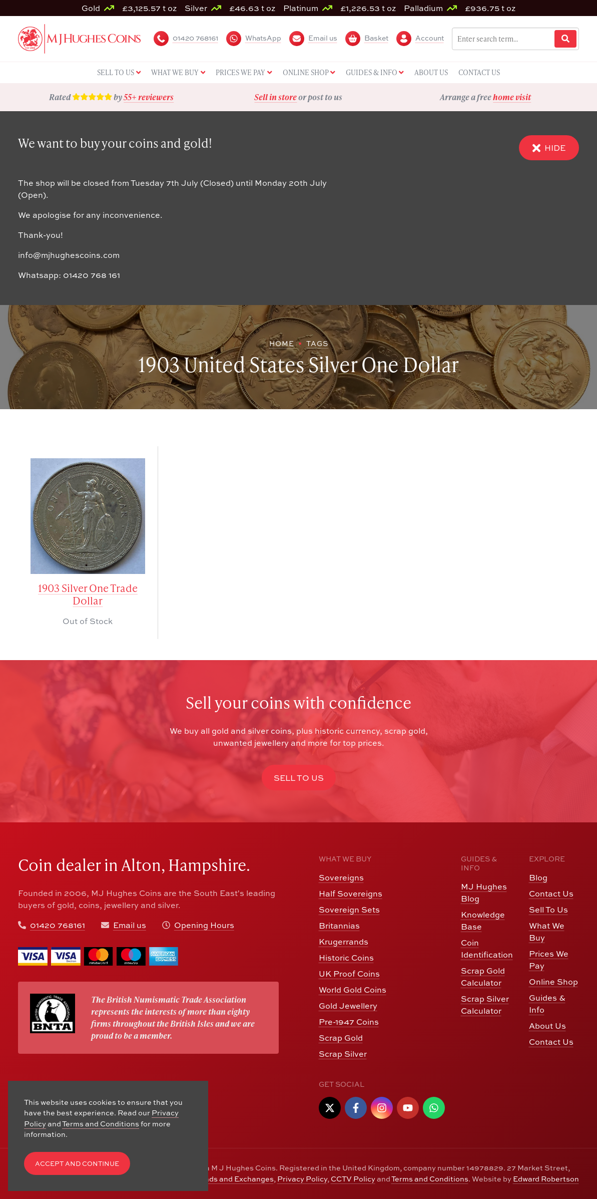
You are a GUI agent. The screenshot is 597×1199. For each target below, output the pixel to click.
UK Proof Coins (349, 973)
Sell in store (275, 97)
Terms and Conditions (429, 1178)
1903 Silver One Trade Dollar (88, 594)
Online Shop (553, 981)
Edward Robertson (546, 1178)
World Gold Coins (352, 989)
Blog (538, 877)
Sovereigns (341, 877)
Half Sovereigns (350, 893)
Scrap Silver (343, 1053)
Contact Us (551, 893)
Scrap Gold (341, 1037)
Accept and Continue (77, 1163)
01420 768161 (57, 925)
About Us (547, 1025)
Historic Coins (346, 957)
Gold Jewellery (348, 1005)
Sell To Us (548, 909)
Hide (548, 148)
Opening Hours (204, 925)
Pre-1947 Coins (349, 1021)
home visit (512, 97)
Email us (129, 925)
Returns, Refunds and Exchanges (214, 1178)
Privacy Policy (302, 1178)
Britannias (339, 925)
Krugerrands (343, 941)
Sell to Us (299, 777)
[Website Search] (565, 39)
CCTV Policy (353, 1178)
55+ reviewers (149, 97)
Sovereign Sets (349, 909)
